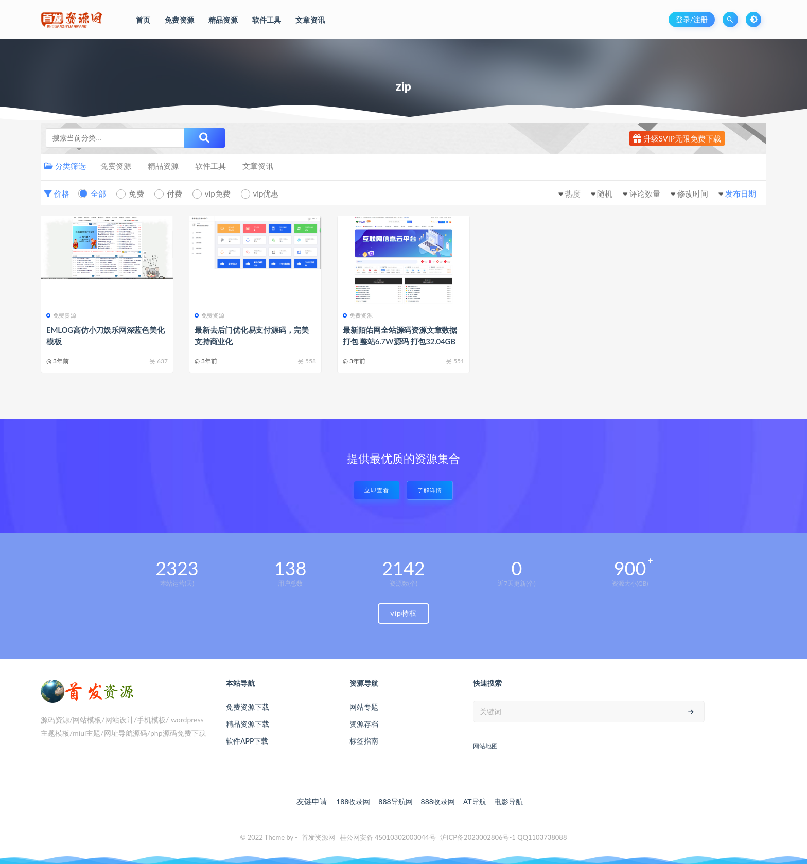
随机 (604, 193)
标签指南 (363, 740)
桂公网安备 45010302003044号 (388, 837)
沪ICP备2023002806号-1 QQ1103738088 (503, 837)
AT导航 (474, 801)
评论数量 (644, 193)
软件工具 (210, 165)
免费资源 (115, 165)
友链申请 (311, 801)
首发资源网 (318, 837)
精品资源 (163, 165)
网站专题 (363, 706)
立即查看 (376, 490)
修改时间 (692, 193)
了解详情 (429, 490)
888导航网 (395, 801)
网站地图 (485, 746)
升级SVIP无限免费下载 (677, 138)
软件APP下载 (247, 740)
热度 (573, 193)
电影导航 (508, 801)
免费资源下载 (247, 706)
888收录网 (438, 801)
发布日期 (740, 193)
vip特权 (403, 613)
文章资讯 (257, 165)
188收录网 (353, 801)
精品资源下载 (247, 723)
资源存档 (363, 723)
